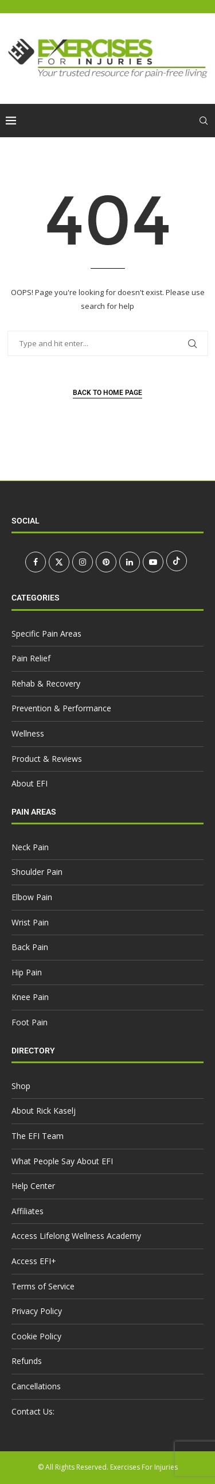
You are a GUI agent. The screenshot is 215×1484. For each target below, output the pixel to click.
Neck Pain (30, 847)
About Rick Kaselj (43, 1110)
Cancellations (36, 1386)
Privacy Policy (36, 1310)
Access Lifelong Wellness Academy (76, 1235)
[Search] (203, 120)
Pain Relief (30, 658)
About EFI (29, 783)
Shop (20, 1085)
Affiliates (27, 1211)
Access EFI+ (33, 1261)
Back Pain (29, 946)
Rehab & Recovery (45, 683)
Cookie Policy (36, 1336)
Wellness (27, 733)
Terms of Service (43, 1286)
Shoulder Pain (36, 871)
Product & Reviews (46, 758)
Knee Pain (30, 996)
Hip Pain (26, 972)
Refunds (26, 1360)
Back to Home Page (107, 393)
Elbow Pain (31, 897)
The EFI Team (37, 1135)
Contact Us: (32, 1411)
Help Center (33, 1185)
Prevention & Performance (61, 708)
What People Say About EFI (62, 1161)
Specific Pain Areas (46, 633)
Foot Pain (29, 1022)
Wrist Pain (30, 922)
